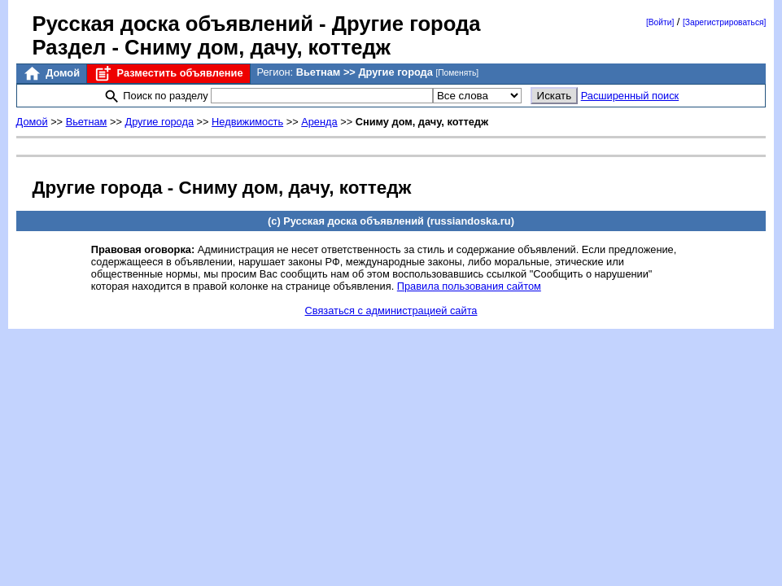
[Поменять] (456, 72)
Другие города (159, 122)
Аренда (319, 122)
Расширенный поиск (630, 96)
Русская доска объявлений (173, 23)
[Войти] (660, 22)
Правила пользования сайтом (469, 286)
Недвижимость (247, 122)
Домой (51, 73)
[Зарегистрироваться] (724, 22)
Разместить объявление (168, 73)
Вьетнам (86, 122)
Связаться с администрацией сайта (391, 310)
